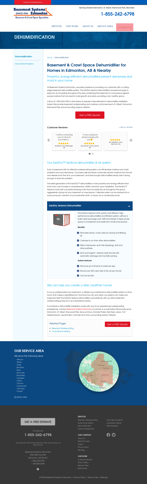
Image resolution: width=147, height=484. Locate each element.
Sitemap (104, 476)
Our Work (68, 26)
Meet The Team (84, 441)
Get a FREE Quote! (89, 114)
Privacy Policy (83, 446)
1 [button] (89, 153)
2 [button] (92, 153)
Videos (80, 443)
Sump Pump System (85, 422)
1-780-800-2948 (37, 463)
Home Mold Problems (24, 63)
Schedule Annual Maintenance (32, 2)
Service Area (104, 26)
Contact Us (124, 26)
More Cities (22, 396)
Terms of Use (93, 476)
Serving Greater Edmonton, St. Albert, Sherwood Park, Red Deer (106, 7)
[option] (64, 140)
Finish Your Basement (86, 428)
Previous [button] (49, 138)
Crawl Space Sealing (61, 330)
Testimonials (82, 468)
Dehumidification (23, 55)
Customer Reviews (85, 459)
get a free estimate (38, 421)
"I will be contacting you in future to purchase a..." (64, 136)
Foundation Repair (114, 422)
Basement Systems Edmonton (79, 308)
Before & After (83, 465)
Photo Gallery (83, 462)
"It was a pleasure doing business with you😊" (90, 136)
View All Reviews (126, 127)
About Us (85, 26)
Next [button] (131, 138)
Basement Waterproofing (63, 327)
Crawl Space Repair (114, 419)
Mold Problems (112, 425)
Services (51, 26)
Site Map (81, 449)
